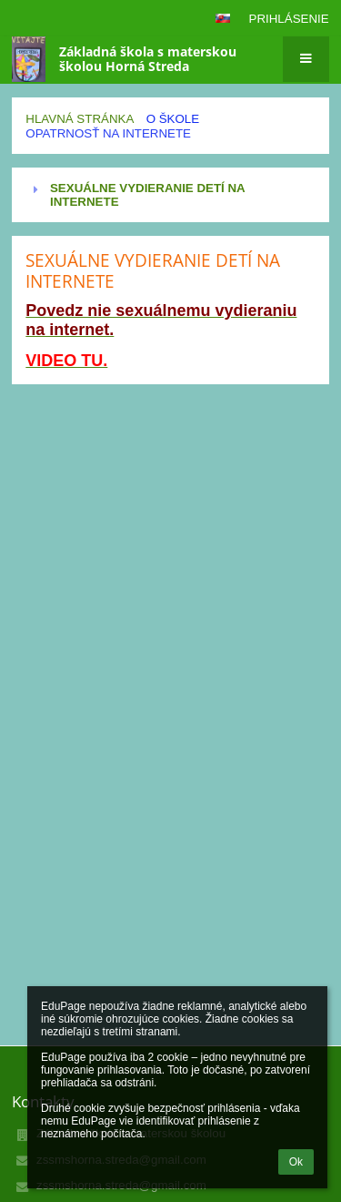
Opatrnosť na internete (108, 133)
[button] (222, 18)
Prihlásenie (289, 18)
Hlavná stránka (79, 119)
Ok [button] (296, 1162)
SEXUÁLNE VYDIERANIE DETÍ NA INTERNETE (147, 195)
